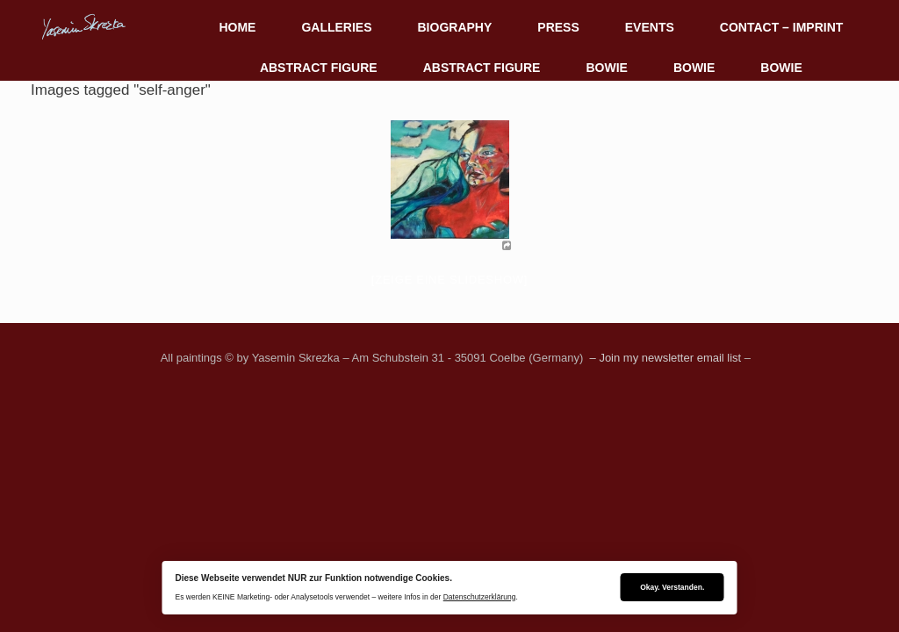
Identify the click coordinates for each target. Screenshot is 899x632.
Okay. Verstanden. (672, 587)
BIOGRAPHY (455, 27)
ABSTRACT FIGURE (319, 68)
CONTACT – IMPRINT (782, 27)
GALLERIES (336, 27)
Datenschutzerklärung (479, 596)
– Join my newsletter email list (663, 357)
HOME (237, 27)
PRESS (558, 27)
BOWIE (606, 68)
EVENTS (649, 27)
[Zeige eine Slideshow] (449, 279)
